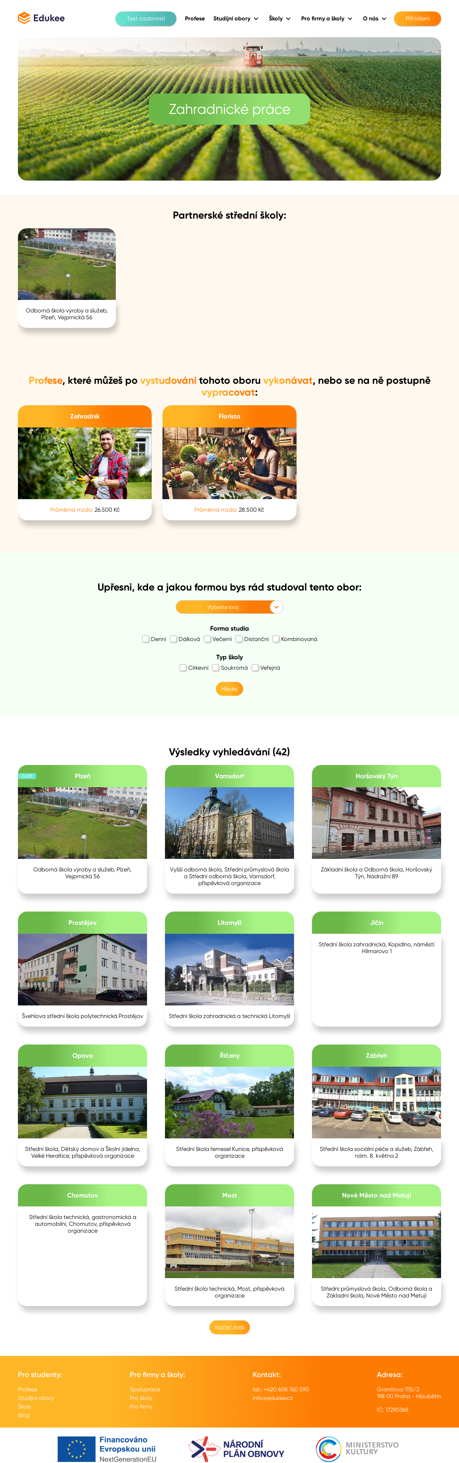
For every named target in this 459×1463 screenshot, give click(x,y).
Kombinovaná (294, 638)
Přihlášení (417, 18)
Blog (24, 1415)
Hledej (229, 688)
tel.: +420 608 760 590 (281, 1389)
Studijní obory (36, 1398)
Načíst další (230, 1327)
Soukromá (230, 667)
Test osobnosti (145, 18)
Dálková (185, 638)
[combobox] (180, 607)
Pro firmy (141, 1406)
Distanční (252, 638)
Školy (24, 1406)
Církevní (193, 667)
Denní (154, 638)
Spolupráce (145, 1389)
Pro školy (141, 1398)
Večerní (218, 638)
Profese (27, 1389)
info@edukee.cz (273, 1398)
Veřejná (265, 667)
